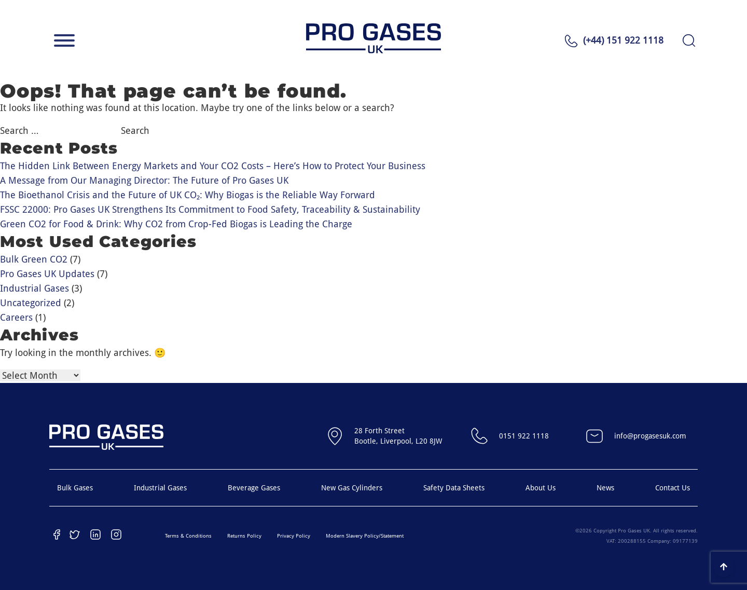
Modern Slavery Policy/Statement (365, 536)
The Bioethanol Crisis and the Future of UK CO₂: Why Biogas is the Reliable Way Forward (187, 194)
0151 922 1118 (508, 435)
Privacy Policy (293, 536)
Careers (16, 317)
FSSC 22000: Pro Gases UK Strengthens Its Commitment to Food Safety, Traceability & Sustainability (210, 209)
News (605, 488)
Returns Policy (244, 536)
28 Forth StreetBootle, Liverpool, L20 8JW (382, 435)
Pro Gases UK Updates (47, 273)
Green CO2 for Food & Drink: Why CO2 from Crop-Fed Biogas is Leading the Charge (176, 223)
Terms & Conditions (188, 536)
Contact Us (672, 488)
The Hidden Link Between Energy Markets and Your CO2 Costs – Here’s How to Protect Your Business (212, 165)
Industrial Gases (34, 288)
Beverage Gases (254, 488)
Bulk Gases (75, 488)
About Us (540, 488)
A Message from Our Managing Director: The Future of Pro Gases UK (144, 180)
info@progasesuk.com (634, 435)
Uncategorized (30, 302)
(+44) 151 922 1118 (623, 40)
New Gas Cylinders (351, 488)
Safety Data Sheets (454, 488)
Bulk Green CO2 (33, 259)
